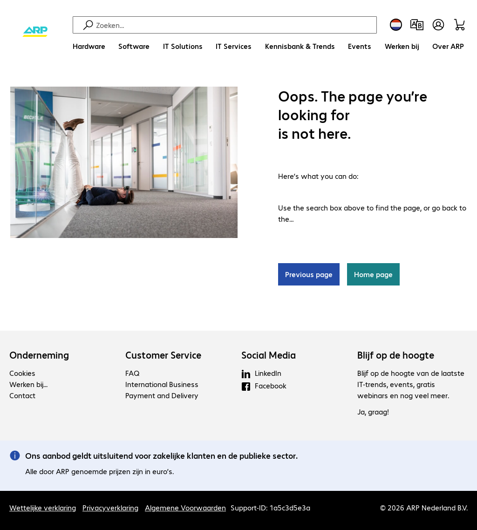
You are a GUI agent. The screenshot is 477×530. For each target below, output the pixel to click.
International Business (161, 384)
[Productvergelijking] (417, 25)
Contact (22, 395)
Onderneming (39, 354)
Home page (373, 274)
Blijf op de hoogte (395, 354)
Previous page (309, 274)
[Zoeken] (235, 25)
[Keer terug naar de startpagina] (35, 32)
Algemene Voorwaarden (185, 507)
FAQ (132, 373)
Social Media (268, 354)
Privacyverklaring (110, 507)
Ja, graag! (373, 411)
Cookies (22, 373)
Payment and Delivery (161, 395)
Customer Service (163, 354)
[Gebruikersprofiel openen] (438, 24)
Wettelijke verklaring (42, 507)
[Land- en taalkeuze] (396, 25)
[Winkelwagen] (460, 25)
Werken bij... (28, 384)
